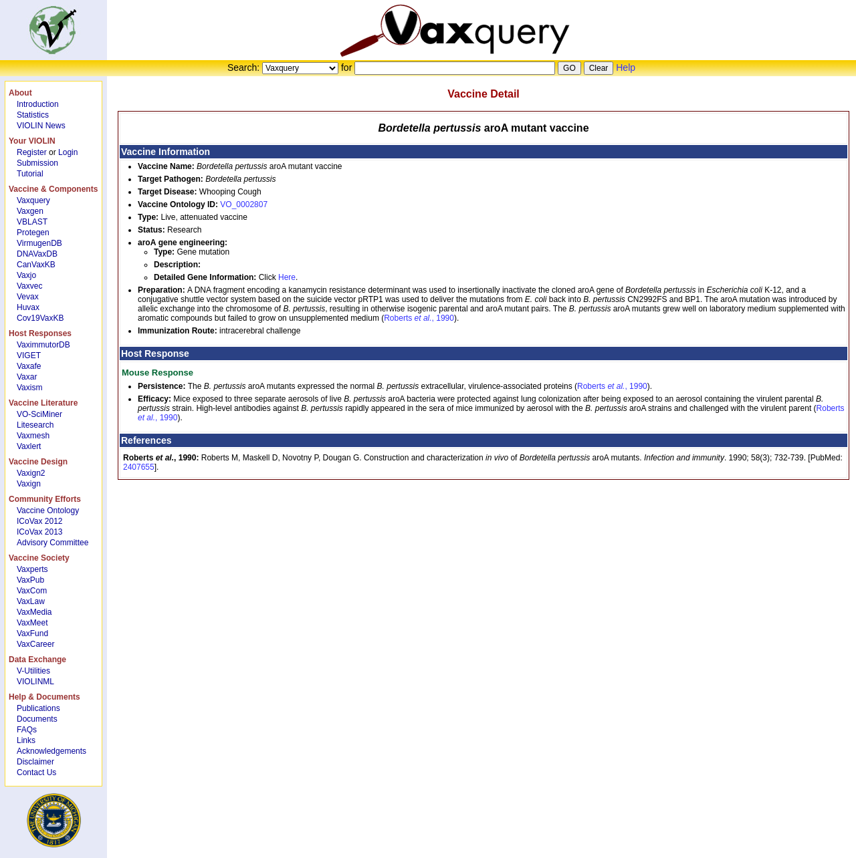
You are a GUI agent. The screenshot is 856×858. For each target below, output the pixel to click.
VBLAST (32, 222)
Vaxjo (26, 275)
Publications (38, 708)
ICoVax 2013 (40, 532)
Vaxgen (30, 211)
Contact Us (36, 772)
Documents (37, 719)
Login (68, 152)
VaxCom (32, 590)
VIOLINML (35, 681)
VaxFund (32, 633)
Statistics (33, 115)
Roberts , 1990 (419, 318)
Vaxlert (29, 446)
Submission (37, 163)
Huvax (28, 307)
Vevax (28, 296)
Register (32, 152)
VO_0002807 (244, 204)
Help (625, 67)
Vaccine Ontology (48, 510)
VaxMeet (32, 622)
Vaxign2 (31, 473)
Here (287, 277)
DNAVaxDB (37, 254)
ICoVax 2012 (40, 521)
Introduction (38, 104)
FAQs (27, 729)
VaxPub (30, 580)
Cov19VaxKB (40, 318)
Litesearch (35, 425)
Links (26, 740)
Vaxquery (33, 200)
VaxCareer (35, 644)
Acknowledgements (51, 751)
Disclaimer (35, 761)
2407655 (138, 467)
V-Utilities (33, 671)
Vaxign (29, 483)
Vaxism (29, 387)
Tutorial (30, 173)
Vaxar (27, 377)
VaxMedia (34, 612)
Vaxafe (29, 366)
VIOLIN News (41, 125)
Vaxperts (32, 569)
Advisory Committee (52, 542)
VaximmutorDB (43, 344)
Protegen (33, 232)
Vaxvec (29, 286)
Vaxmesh (33, 435)
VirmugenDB (39, 243)
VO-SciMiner (39, 414)
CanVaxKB (36, 264)
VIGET (29, 355)
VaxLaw (31, 601)
